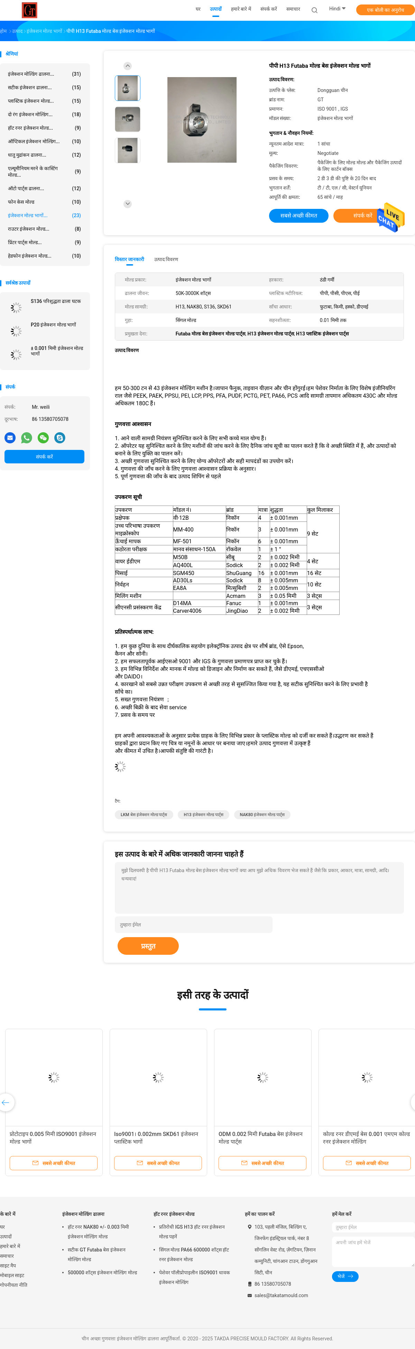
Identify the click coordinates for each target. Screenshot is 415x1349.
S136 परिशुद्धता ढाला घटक (56, 301)
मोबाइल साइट (12, 1275)
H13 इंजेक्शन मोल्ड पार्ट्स (203, 814)
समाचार (7, 1256)
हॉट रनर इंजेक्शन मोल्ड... (44, 127)
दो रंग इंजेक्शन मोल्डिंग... (44, 114)
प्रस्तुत (148, 946)
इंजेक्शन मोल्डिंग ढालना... (44, 74)
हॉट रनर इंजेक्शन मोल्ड (174, 1214)
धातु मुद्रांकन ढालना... (44, 154)
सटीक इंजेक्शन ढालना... (44, 87)
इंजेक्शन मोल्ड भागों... (44, 215)
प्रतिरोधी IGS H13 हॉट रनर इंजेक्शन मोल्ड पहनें (192, 1231)
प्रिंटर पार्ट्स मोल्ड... (44, 242)
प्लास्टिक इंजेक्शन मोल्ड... (44, 101)
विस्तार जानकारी (130, 259)
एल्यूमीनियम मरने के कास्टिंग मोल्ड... (44, 172)
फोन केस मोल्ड (44, 201)
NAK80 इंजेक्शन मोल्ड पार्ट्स (262, 814)
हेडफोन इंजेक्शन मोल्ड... (44, 255)
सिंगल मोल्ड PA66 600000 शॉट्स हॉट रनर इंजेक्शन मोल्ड (194, 1254)
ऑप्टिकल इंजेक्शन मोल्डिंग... (44, 141)
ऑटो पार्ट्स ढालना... (44, 188)
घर (2, 1227)
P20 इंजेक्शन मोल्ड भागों (53, 324)
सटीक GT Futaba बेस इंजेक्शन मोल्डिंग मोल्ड (97, 1254)
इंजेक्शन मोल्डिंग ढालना (83, 1214)
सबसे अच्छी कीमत (298, 215)
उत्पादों (6, 1236)
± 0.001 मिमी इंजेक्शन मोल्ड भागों (57, 351)
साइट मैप (8, 1265)
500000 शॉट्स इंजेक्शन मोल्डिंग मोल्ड (102, 1272)
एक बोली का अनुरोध (385, 10)
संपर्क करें (44, 457)
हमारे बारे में (10, 1246)
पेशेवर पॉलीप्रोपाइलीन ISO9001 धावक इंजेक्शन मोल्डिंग (194, 1277)
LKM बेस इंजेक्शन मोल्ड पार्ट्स (144, 814)
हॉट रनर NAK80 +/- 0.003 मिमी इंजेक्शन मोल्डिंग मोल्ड (98, 1231)
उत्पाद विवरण (166, 259)
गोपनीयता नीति (13, 1285)
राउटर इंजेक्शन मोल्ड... (44, 228)
